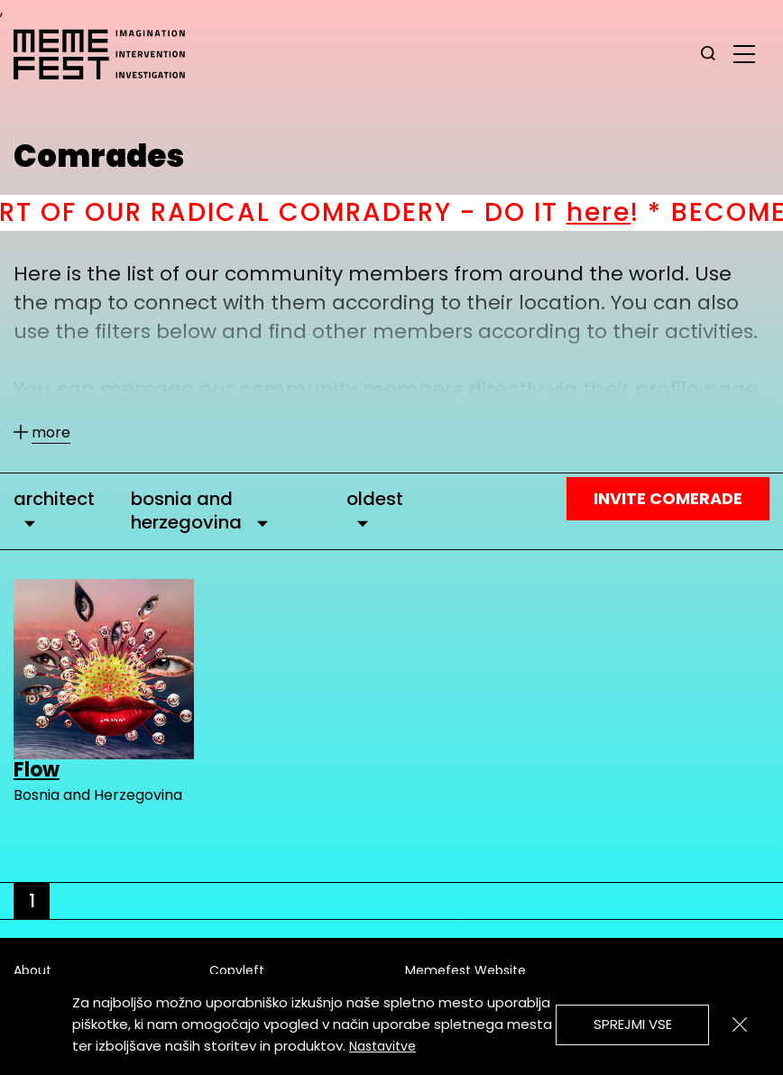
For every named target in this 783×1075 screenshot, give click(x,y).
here (617, 212)
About (32, 970)
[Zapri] (740, 1024)
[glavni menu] (744, 53)
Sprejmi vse (633, 1024)
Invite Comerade (668, 498)
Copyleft (236, 970)
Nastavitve (382, 1046)
